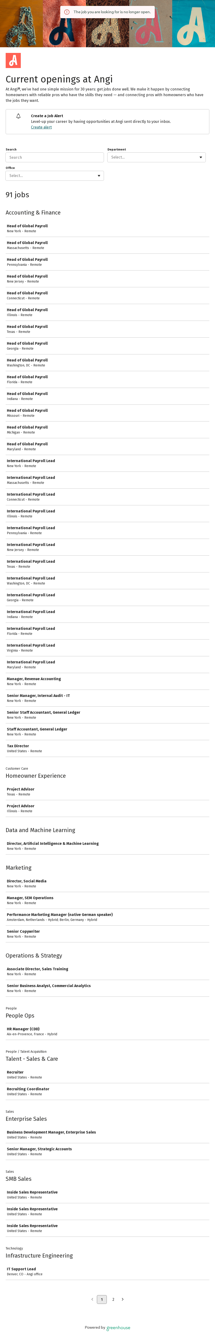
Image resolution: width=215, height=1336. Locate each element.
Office (10, 168)
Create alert (41, 127)
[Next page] (123, 1300)
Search (11, 149)
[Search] (55, 157)
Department (117, 149)
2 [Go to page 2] (113, 1299)
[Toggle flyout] (201, 157)
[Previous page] (92, 1300)
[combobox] (111, 157)
